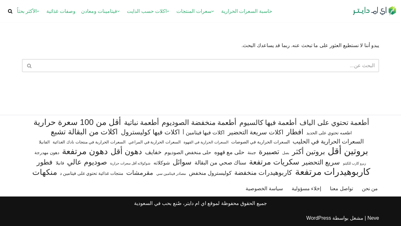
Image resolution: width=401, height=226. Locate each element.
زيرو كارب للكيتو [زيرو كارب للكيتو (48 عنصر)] (354, 163)
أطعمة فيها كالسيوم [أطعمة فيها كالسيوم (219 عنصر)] (268, 122)
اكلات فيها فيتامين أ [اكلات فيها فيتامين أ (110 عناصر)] (204, 133)
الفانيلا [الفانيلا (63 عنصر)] (44, 142)
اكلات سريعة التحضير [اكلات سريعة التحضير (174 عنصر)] (256, 132)
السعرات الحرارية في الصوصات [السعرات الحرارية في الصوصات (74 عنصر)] (260, 141)
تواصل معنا (341, 188)
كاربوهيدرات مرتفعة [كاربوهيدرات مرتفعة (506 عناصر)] (333, 172)
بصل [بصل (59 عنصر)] (285, 153)
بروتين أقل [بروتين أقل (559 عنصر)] (348, 151)
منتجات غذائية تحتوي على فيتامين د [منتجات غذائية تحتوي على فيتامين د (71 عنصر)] (91, 173)
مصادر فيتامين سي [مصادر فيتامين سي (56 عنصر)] (171, 173)
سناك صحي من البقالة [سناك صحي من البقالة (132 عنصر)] (220, 162)
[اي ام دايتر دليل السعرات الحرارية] (374, 11)
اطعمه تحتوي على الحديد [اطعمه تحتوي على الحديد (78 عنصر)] (329, 132)
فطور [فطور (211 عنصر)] (45, 162)
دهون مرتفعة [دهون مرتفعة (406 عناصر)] (84, 151)
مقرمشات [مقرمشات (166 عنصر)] (139, 172)
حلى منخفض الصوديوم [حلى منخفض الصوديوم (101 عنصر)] (187, 152)
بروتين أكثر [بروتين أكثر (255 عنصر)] (308, 152)
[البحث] (10, 11)
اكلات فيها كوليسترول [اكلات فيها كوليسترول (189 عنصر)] (150, 132)
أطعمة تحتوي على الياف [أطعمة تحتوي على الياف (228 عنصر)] (334, 122)
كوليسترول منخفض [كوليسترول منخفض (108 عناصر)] (210, 173)
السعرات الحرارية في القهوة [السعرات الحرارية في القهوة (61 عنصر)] (206, 142)
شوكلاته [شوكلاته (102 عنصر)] (162, 162)
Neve (373, 218)
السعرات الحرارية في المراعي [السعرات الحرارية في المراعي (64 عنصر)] (154, 142)
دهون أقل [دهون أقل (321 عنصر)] (126, 151)
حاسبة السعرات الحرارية (246, 11)
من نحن (370, 188)
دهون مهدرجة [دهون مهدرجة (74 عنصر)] (46, 152)
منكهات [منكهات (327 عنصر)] (44, 172)
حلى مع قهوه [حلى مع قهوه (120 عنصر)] (229, 152)
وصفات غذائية (60, 11)
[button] (212, 11)
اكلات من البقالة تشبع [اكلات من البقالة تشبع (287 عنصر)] (84, 131)
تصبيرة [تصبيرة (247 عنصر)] (269, 152)
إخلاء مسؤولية (306, 188)
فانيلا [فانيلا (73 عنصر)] (60, 162)
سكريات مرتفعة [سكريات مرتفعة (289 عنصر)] (274, 162)
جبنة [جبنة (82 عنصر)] (251, 152)
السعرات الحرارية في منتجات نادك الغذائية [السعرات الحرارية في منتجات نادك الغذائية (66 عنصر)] (89, 142)
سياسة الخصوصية (264, 188)
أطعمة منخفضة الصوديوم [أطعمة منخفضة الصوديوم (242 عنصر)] (199, 122)
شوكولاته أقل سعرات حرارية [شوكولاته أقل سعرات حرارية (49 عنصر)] (130, 163)
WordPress (318, 218)
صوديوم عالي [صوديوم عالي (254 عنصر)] (87, 162)
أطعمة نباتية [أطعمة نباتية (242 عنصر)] (141, 122)
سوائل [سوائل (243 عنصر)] (182, 162)
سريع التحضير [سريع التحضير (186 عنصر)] (321, 162)
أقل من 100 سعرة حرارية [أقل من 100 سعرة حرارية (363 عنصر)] (77, 122)
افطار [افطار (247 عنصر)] (294, 132)
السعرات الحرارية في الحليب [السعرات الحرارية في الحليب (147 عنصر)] (328, 141)
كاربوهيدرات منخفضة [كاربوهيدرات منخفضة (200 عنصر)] (263, 172)
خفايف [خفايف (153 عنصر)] (153, 151)
